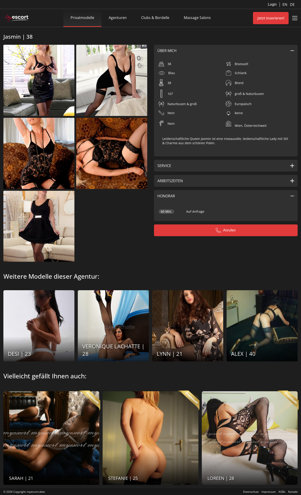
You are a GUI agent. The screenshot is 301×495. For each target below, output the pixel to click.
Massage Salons (197, 17)
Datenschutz (251, 492)
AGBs (281, 492)
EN (285, 4)
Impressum (269, 492)
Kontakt (293, 492)
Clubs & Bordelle (155, 17)
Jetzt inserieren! (270, 18)
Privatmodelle (82, 17)
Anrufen (226, 230)
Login (272, 4)
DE (292, 4)
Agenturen (118, 17)
